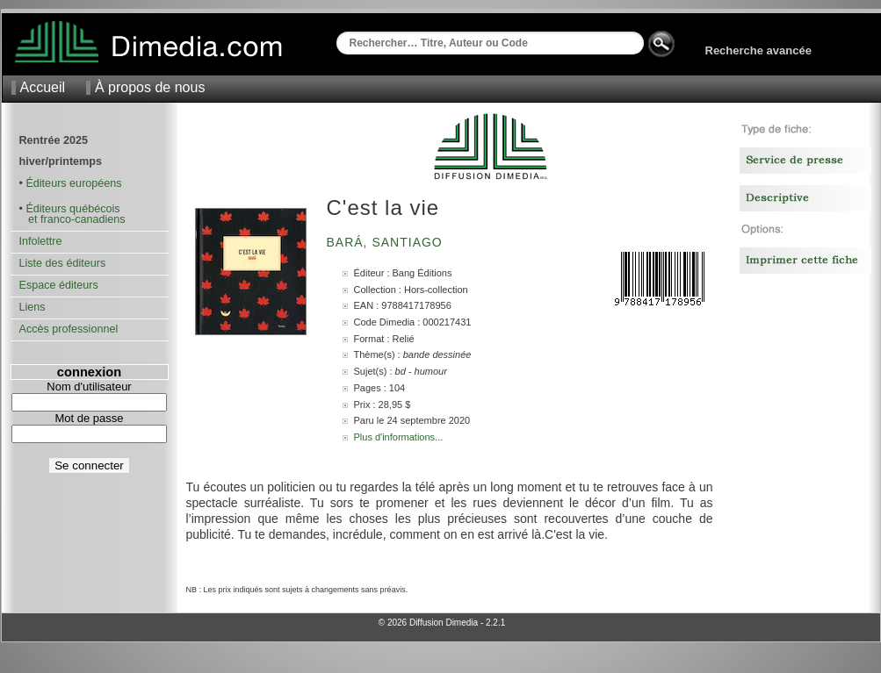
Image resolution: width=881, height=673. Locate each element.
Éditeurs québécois (72, 209)
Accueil (43, 87)
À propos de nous (150, 87)
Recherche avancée (758, 50)
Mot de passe (88, 418)
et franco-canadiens (72, 219)
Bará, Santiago (387, 242)
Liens (32, 307)
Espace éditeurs (58, 285)
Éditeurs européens (73, 183)
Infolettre (40, 241)
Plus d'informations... (399, 437)
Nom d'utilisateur (89, 386)
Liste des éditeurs (62, 263)
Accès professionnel (69, 329)
